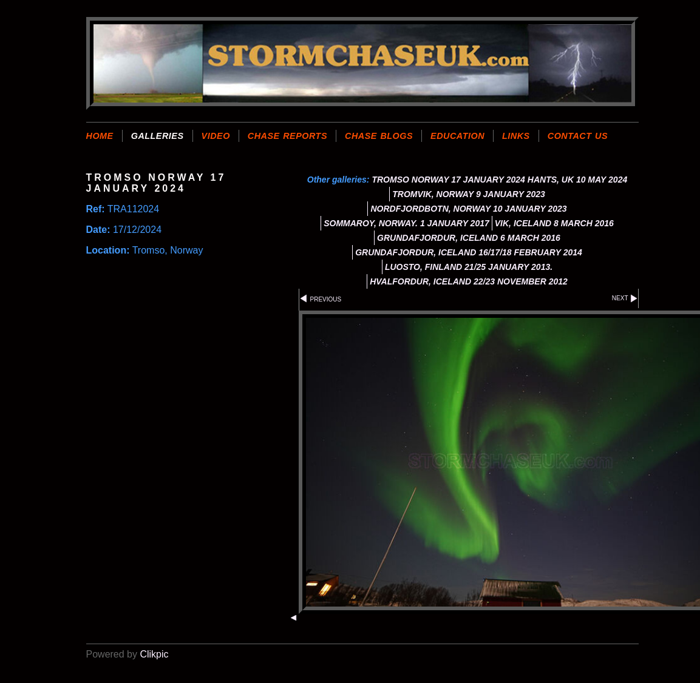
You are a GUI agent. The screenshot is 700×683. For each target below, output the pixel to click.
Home (100, 136)
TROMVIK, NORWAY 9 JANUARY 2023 (468, 194)
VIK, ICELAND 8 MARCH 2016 (554, 223)
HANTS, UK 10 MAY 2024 (577, 179)
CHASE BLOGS (379, 136)
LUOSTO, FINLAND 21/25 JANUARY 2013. (468, 267)
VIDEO (216, 136)
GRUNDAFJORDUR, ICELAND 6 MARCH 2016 (468, 238)
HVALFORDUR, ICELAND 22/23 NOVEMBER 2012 (469, 281)
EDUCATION (457, 136)
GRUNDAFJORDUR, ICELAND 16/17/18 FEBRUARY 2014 (468, 252)
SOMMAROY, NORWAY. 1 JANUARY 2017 (406, 223)
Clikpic (154, 654)
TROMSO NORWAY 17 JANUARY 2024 (448, 179)
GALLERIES (157, 136)
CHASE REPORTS (287, 136)
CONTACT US (578, 136)
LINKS (516, 136)
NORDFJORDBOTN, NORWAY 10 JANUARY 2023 (468, 209)
